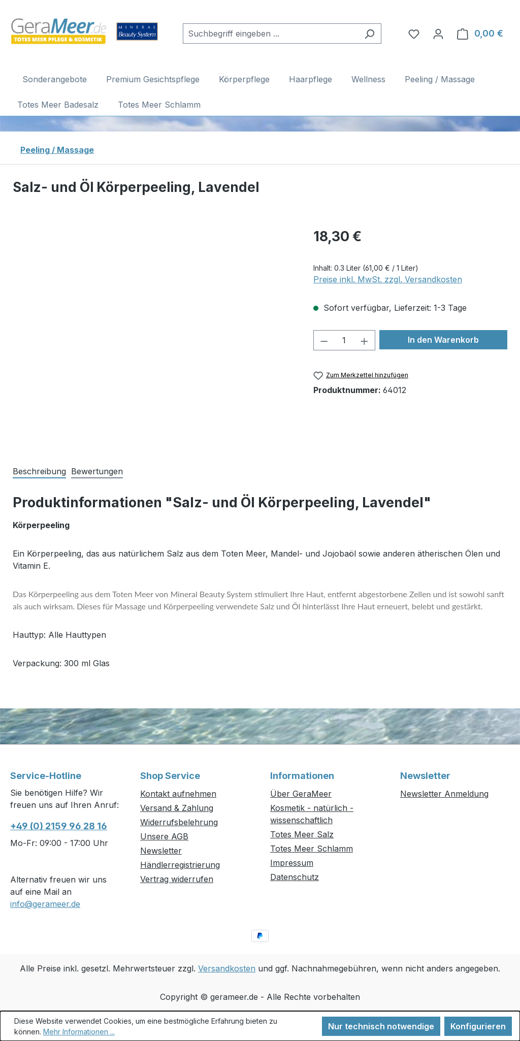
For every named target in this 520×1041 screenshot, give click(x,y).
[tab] (39, 470)
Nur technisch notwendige (381, 1026)
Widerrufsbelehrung (179, 822)
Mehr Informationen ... (79, 1031)
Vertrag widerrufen (176, 879)
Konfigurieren (478, 1026)
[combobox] (270, 33)
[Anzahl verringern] (324, 340)
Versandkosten (226, 968)
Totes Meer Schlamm (311, 848)
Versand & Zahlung (176, 808)
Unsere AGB (164, 836)
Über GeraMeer (301, 794)
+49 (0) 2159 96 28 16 (58, 826)
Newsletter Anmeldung (444, 794)
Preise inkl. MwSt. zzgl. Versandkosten (387, 279)
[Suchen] (369, 33)
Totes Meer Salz (302, 834)
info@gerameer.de (45, 904)
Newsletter (161, 850)
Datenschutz (294, 877)
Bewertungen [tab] (97, 471)
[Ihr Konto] (438, 33)
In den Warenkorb (443, 340)
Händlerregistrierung (180, 865)
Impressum (291, 863)
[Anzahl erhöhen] (364, 340)
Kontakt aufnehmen (178, 794)
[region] (153, 335)
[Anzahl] (344, 340)
